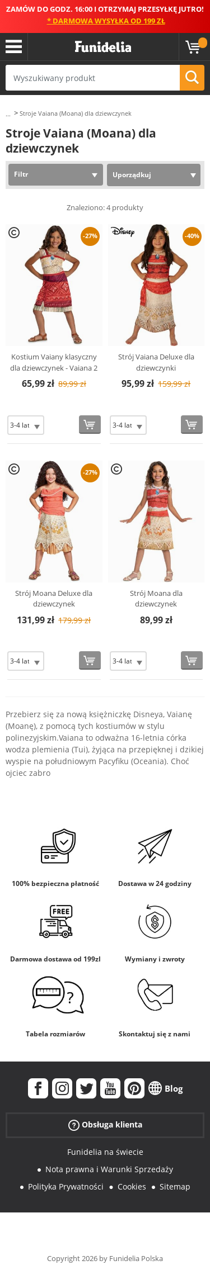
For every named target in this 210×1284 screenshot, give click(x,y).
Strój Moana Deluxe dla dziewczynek (53, 598)
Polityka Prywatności (66, 1186)
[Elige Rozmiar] (25, 425)
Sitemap (175, 1186)
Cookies (132, 1186)
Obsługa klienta (105, 1125)
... (8, 114)
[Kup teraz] (90, 424)
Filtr (21, 174)
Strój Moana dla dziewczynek (156, 598)
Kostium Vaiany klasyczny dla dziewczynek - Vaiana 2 (53, 362)
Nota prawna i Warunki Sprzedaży (109, 1169)
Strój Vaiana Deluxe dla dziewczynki (156, 362)
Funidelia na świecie (105, 1151)
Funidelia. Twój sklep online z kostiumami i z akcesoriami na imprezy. (103, 47)
